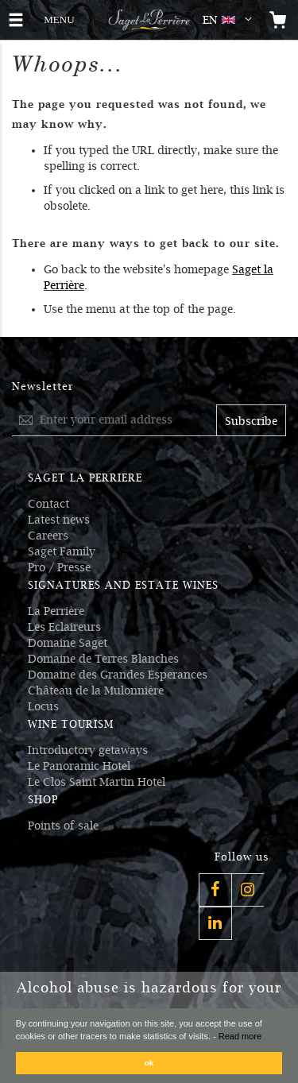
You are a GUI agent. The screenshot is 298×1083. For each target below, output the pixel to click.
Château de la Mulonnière (96, 690)
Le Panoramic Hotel (79, 766)
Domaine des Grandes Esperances (117, 674)
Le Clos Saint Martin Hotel (96, 782)
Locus (43, 706)
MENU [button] (59, 18)
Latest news (59, 519)
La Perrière (56, 611)
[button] (230, 20)
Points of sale (63, 825)
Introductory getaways (88, 750)
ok (149, 1062)
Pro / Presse (59, 567)
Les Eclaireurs (64, 627)
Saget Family (61, 551)
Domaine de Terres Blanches (103, 658)
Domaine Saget (67, 642)
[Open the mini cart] (278, 20)
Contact (48, 503)
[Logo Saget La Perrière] (148, 20)
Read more (240, 1036)
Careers (48, 535)
